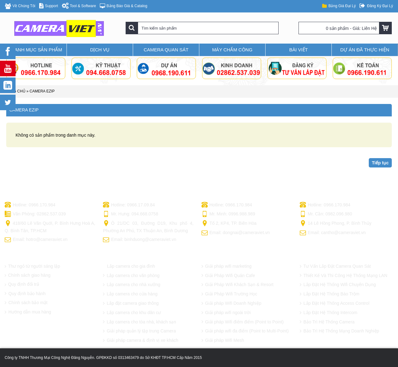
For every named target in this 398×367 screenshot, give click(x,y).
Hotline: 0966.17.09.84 (129, 205)
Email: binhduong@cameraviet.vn (139, 240)
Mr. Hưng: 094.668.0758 (130, 214)
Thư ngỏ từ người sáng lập (32, 266)
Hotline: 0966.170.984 (30, 205)
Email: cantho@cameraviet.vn (333, 233)
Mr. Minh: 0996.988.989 (228, 214)
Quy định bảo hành (25, 294)
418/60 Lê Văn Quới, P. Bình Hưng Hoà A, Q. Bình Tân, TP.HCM (50, 226)
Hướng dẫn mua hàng (28, 312)
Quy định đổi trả (22, 284)
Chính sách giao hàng (27, 275)
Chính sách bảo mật (26, 303)
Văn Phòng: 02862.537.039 (35, 214)
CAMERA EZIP (42, 91)
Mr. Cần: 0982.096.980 (326, 214)
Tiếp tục (380, 162)
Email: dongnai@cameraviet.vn (235, 233)
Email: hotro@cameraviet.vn (36, 240)
